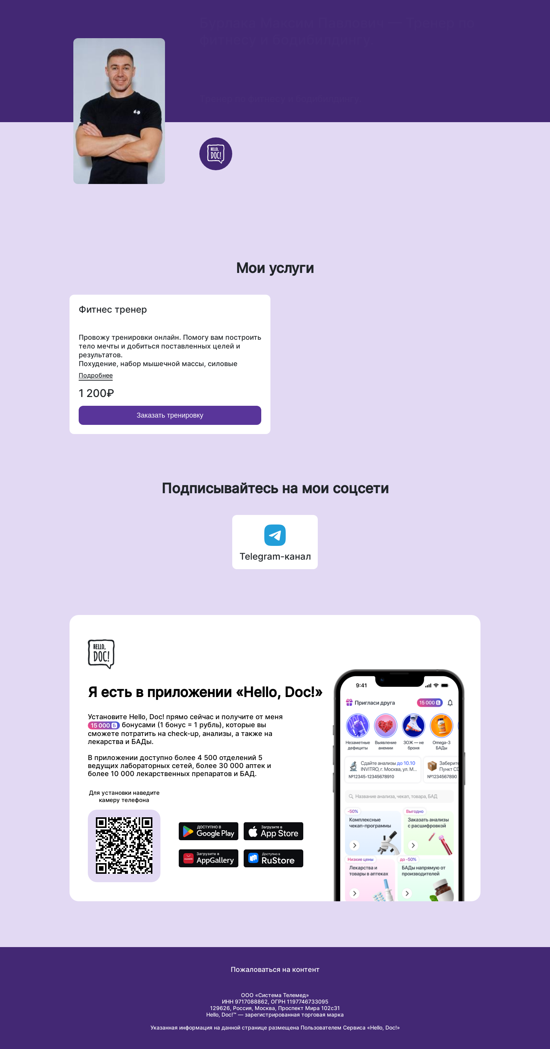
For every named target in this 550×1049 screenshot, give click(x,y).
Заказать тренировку (170, 415)
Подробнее (96, 375)
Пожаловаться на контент (275, 969)
